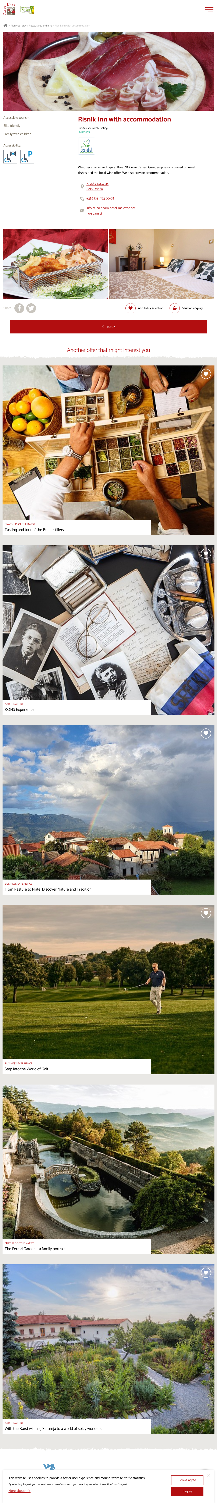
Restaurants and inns (40, 25)
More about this (19, 1491)
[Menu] (209, 9)
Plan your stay (18, 25)
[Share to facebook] (19, 308)
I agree (187, 1491)
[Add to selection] (144, 308)
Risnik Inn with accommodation (72, 25)
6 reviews (84, 132)
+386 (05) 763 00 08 (100, 198)
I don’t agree (187, 1480)
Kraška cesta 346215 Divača (97, 186)
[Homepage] (9, 9)
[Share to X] (31, 308)
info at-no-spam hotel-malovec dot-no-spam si (111, 210)
